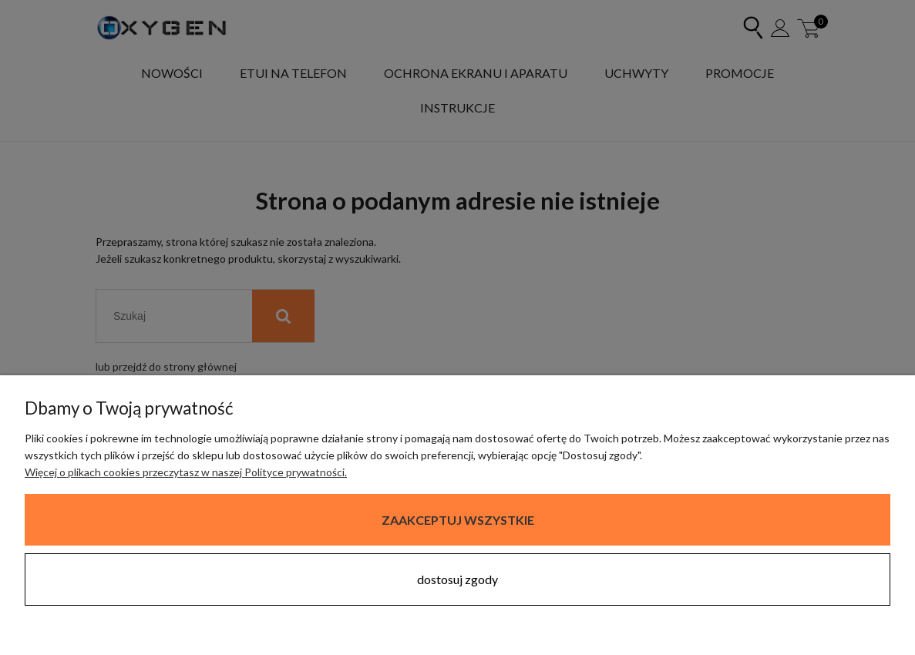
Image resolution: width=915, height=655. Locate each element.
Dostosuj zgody (457, 579)
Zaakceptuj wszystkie (458, 519)
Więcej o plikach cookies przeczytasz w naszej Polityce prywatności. (186, 472)
